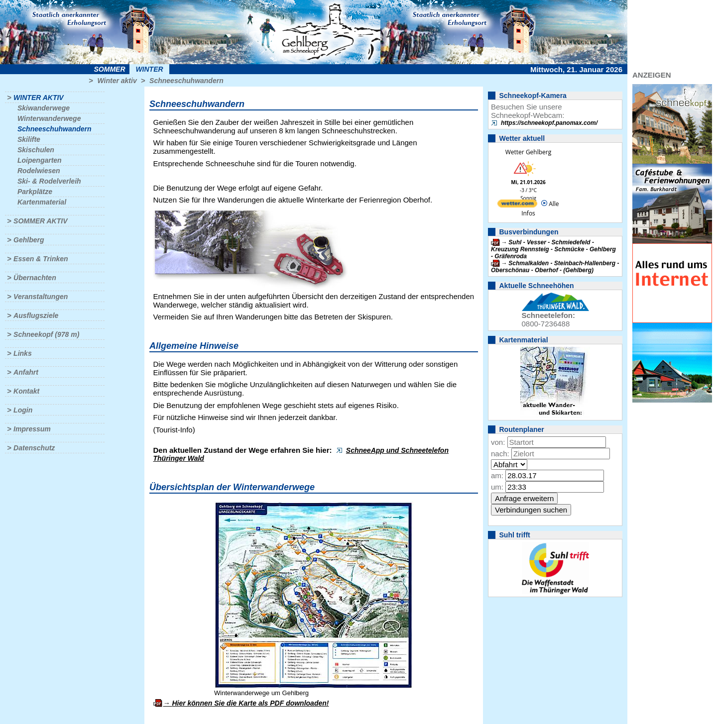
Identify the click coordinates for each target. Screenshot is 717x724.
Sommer (109, 69)
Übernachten (34, 278)
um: (497, 487)
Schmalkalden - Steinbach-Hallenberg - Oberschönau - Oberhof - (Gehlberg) (555, 267)
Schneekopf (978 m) (46, 334)
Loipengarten (39, 160)
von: (498, 442)
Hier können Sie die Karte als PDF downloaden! (250, 703)
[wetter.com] (517, 205)
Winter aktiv (116, 81)
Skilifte (28, 139)
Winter (149, 69)
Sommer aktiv (40, 221)
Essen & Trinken (40, 259)
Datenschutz (34, 448)
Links (22, 353)
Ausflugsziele (35, 315)
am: (497, 475)
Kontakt (26, 391)
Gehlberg (28, 240)
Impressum (32, 429)
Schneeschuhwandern (186, 81)
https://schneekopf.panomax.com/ (549, 122)
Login (22, 410)
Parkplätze (34, 192)
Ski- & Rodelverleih (49, 181)
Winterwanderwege (49, 118)
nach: (500, 453)
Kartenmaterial (41, 202)
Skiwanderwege (43, 108)
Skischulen (35, 150)
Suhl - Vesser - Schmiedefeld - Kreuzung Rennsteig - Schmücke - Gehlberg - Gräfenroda (553, 249)
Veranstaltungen (40, 297)
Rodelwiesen (38, 171)
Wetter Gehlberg (528, 152)
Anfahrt (25, 372)
